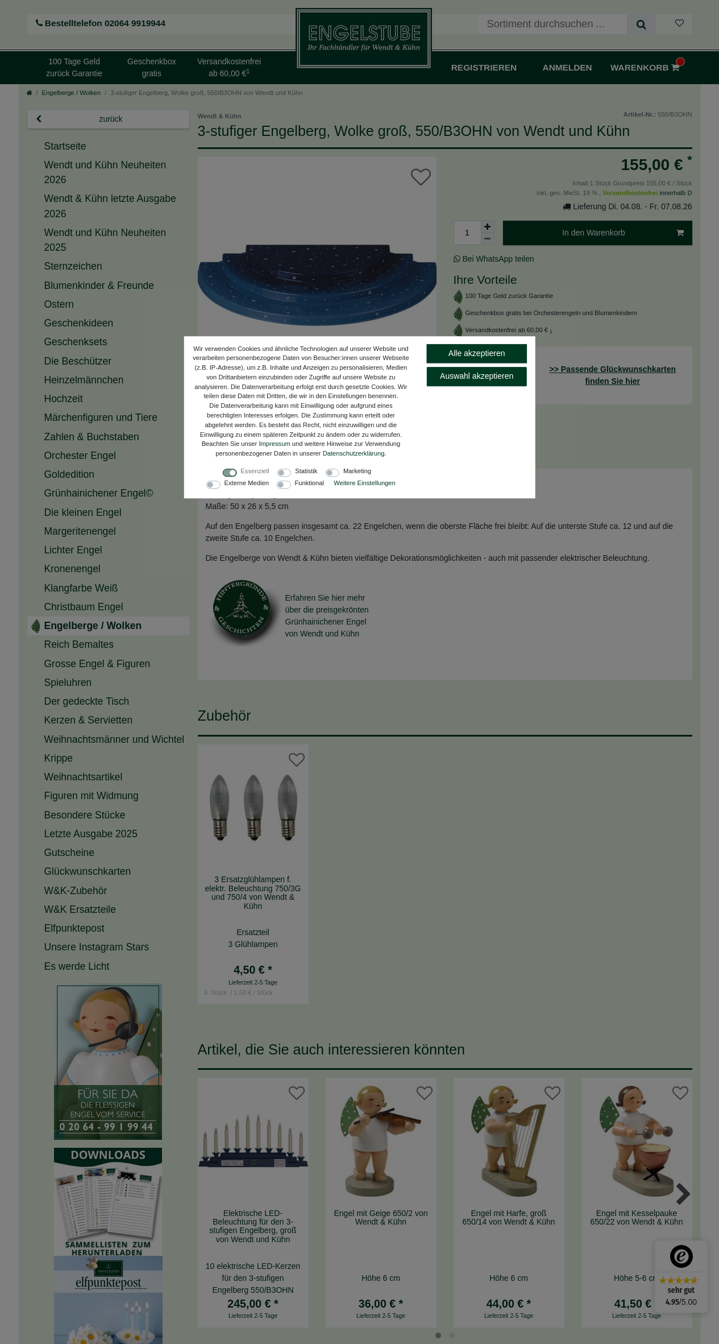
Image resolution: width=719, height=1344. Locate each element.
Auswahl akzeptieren (476, 376)
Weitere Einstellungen (365, 482)
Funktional (309, 482)
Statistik (306, 471)
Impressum (274, 444)
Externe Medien (247, 482)
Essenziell (254, 471)
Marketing (357, 471)
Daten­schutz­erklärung (354, 453)
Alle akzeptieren (476, 353)
